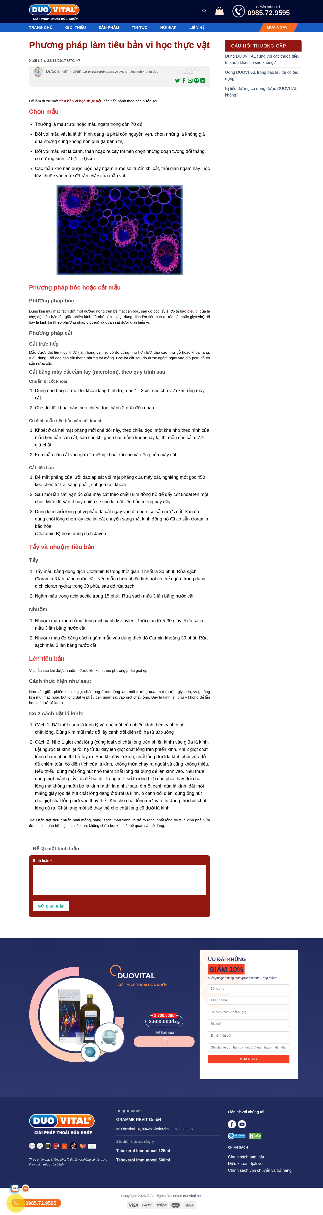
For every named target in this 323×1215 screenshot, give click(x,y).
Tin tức (139, 28)
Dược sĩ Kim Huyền (63, 71)
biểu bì (193, 311)
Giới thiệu (75, 28)
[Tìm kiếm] (204, 11)
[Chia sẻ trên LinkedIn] (202, 81)
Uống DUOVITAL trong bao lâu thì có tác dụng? (261, 75)
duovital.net (192, 1196)
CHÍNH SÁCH (238, 1147)
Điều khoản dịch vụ (245, 1163)
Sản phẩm (109, 28)
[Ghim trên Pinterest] (196, 81)
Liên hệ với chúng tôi (246, 1112)
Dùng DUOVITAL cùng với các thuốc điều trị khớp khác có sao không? (262, 59)
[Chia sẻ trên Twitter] (177, 81)
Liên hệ (197, 28)
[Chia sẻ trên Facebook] (183, 81)
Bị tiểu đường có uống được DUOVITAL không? (261, 91)
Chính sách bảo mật (246, 1157)
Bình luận (42, 861)
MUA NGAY (277, 27)
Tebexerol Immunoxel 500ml (143, 1160)
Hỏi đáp (168, 28)
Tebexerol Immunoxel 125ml (143, 1151)
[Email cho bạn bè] (189, 81)
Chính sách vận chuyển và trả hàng (259, 1170)
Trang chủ (40, 28)
